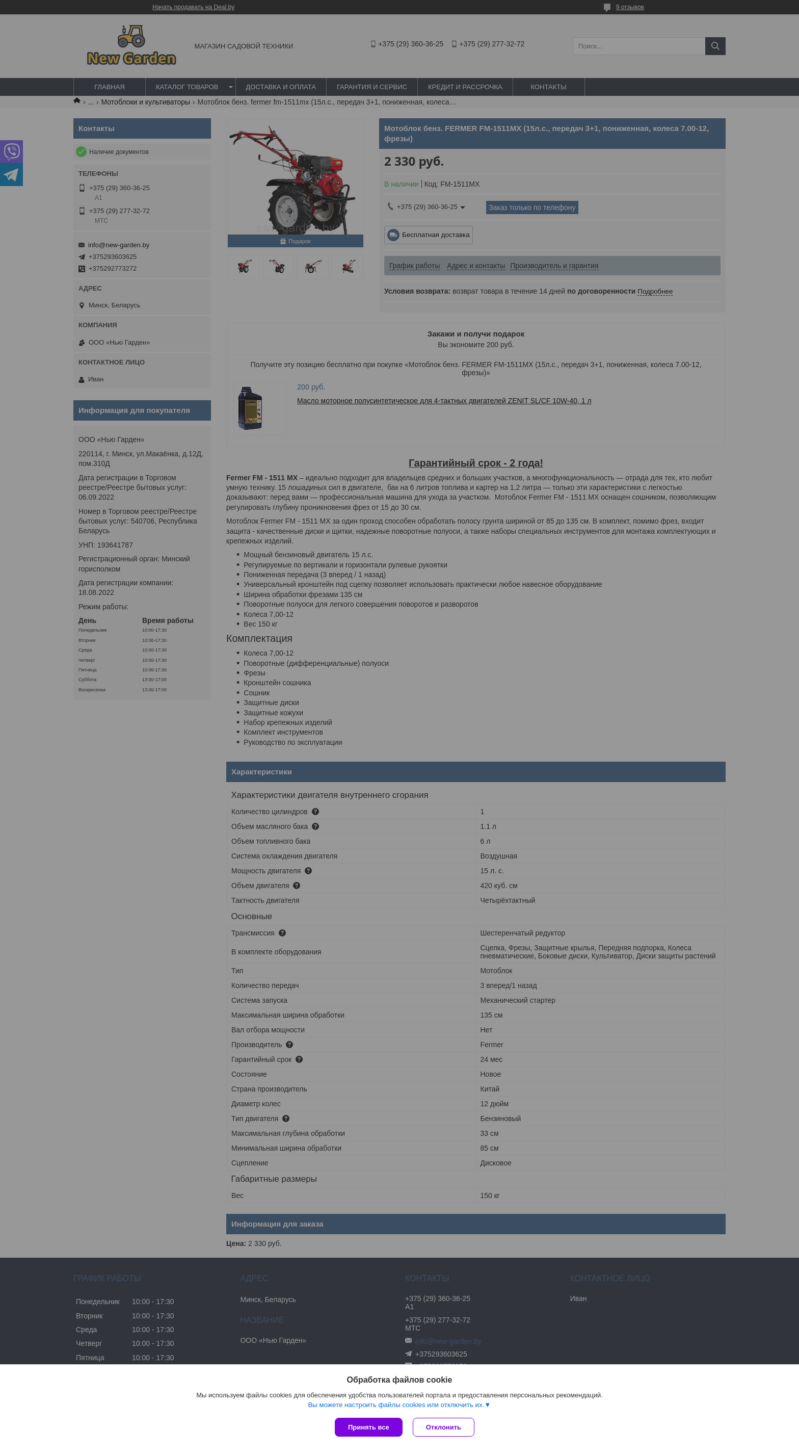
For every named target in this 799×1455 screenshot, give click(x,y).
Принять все (368, 1427)
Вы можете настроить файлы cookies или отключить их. (396, 1405)
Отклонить (443, 1427)
